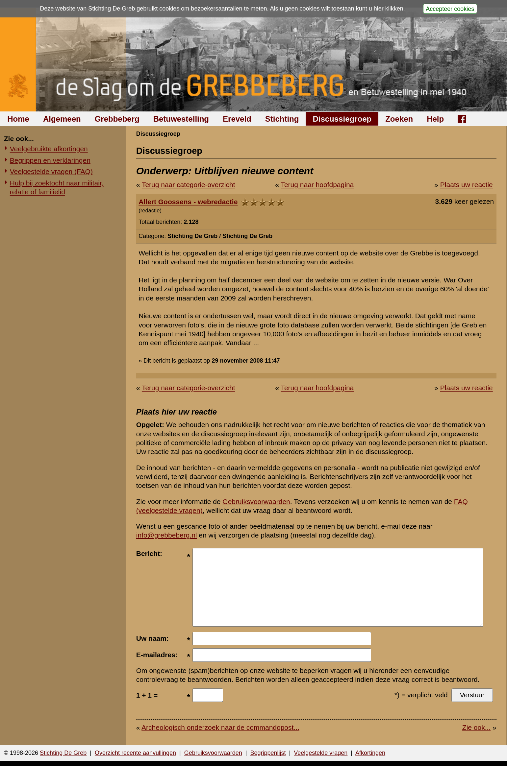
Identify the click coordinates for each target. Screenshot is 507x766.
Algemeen (62, 118)
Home (18, 118)
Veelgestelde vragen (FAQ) (51, 171)
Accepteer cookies (450, 8)
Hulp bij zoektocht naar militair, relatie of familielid (57, 187)
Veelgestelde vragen (320, 753)
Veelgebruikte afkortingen (49, 149)
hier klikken (388, 8)
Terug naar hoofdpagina (317, 184)
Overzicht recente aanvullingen (135, 753)
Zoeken (399, 118)
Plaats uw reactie (466, 184)
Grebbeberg (117, 118)
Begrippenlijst (268, 753)
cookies (169, 8)
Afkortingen (370, 753)
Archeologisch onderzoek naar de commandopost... (220, 727)
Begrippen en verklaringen (50, 160)
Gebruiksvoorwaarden (256, 501)
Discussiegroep (342, 118)
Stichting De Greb (63, 753)
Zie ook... (476, 727)
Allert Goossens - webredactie (188, 201)
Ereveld (237, 118)
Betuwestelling (181, 118)
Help (435, 118)
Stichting (282, 118)
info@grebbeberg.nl (166, 535)
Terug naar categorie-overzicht (188, 184)
